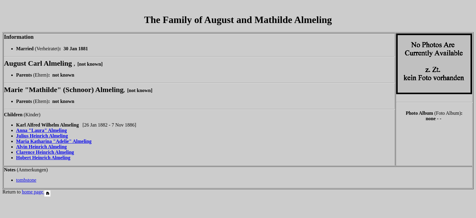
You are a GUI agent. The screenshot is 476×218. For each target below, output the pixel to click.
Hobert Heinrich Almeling (43, 157)
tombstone (26, 180)
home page (36, 191)
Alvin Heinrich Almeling (41, 146)
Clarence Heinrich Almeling (45, 152)
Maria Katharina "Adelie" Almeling (53, 141)
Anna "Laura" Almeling (41, 130)
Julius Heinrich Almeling (42, 135)
